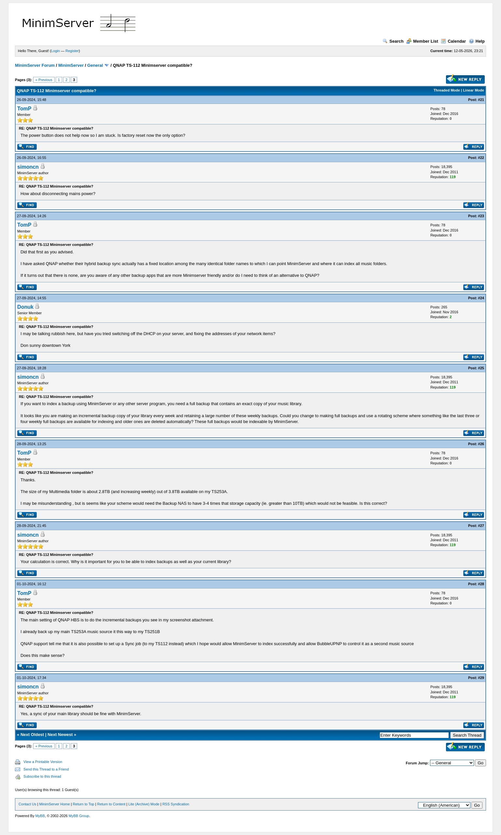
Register (72, 51)
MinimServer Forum (35, 65)
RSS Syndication (175, 804)
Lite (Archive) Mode (143, 804)
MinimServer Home (54, 804)
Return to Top (83, 804)
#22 (481, 158)
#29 (481, 678)
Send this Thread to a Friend (46, 769)
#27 (481, 526)
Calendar (453, 41)
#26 (481, 444)
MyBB (40, 816)
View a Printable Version (42, 762)
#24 (481, 298)
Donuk (25, 307)
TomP (24, 108)
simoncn (28, 167)
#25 (481, 368)
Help (477, 41)
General (95, 65)
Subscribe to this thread (42, 776)
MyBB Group (79, 816)
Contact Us (27, 804)
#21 (481, 100)
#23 (481, 216)
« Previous (43, 80)
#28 (481, 584)
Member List (422, 41)
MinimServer (71, 65)
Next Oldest (32, 734)
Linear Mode (473, 90)
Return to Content (111, 804)
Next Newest (60, 734)
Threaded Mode (447, 90)
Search (393, 41)
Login (55, 51)
